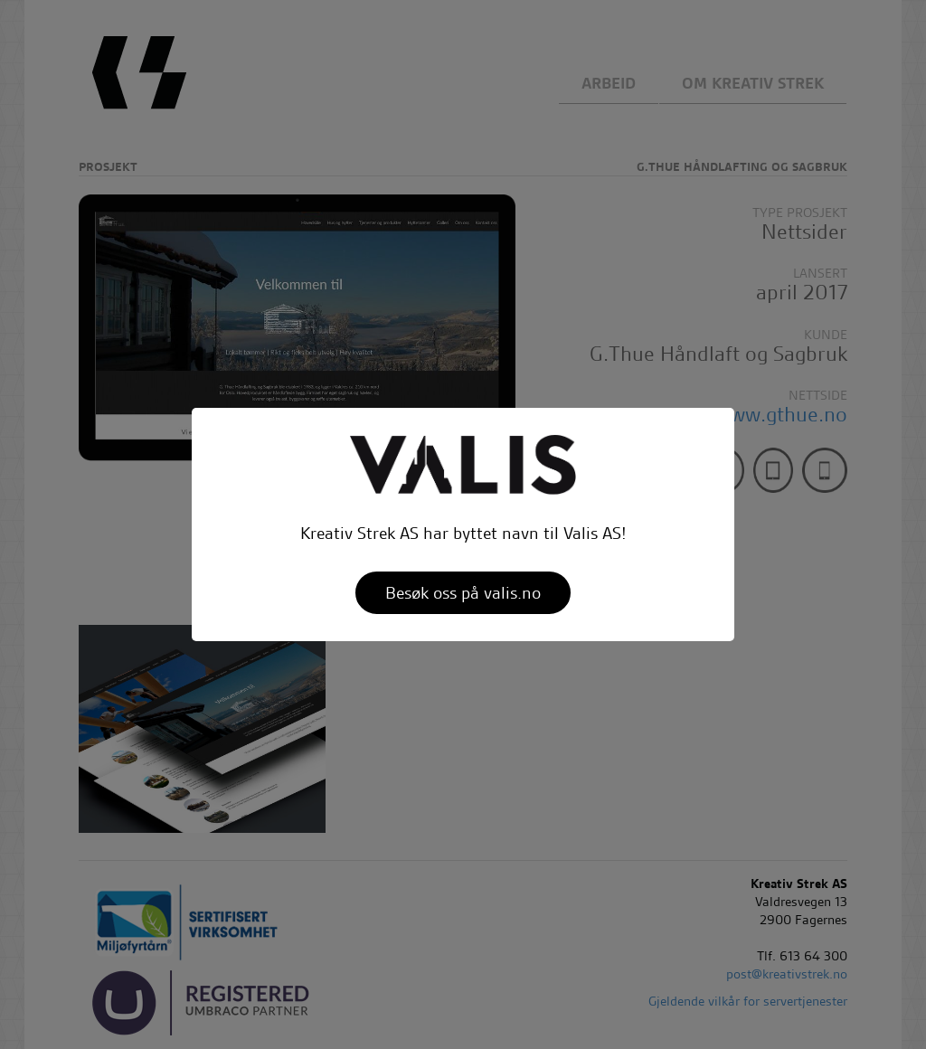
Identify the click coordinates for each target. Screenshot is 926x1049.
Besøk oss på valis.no (463, 592)
